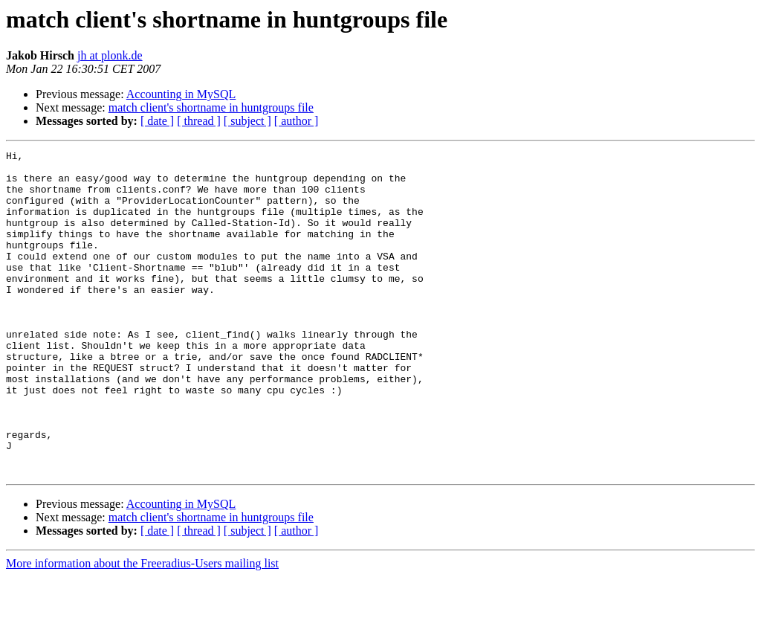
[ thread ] (199, 121)
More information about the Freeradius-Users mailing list (142, 628)
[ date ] (157, 121)
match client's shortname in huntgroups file (211, 107)
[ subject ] (247, 121)
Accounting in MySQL (181, 94)
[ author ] (296, 121)
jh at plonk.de (110, 55)
